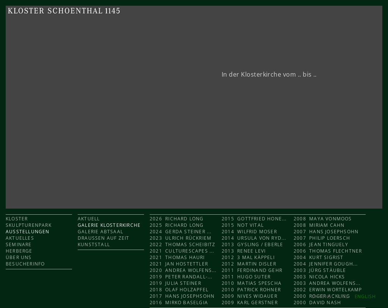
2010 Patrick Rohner (251, 289)
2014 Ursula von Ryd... (254, 238)
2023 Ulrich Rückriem (180, 238)
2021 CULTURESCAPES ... (182, 251)
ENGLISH (365, 296)
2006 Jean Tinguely (321, 244)
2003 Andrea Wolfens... (327, 283)
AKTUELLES (20, 238)
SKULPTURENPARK (29, 225)
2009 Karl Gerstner (250, 302)
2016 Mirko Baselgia (179, 302)
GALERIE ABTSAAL (100, 231)
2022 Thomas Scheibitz (182, 244)
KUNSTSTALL (94, 244)
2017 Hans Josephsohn (182, 296)
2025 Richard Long (177, 225)
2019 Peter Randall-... (181, 276)
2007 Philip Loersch (322, 238)
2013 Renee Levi (244, 251)
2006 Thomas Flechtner (328, 251)
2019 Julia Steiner (175, 283)
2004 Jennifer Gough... (326, 264)
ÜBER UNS (19, 257)
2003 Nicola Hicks (319, 276)
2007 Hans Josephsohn (326, 231)
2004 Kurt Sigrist (319, 257)
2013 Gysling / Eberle (252, 244)
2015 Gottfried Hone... (254, 218)
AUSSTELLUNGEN (28, 231)
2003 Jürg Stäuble (320, 270)
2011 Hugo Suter (246, 276)
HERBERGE (19, 251)
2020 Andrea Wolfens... (183, 270)
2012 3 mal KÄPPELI (248, 257)
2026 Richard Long (177, 218)
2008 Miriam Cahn (319, 225)
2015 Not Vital (243, 225)
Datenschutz (330, 296)
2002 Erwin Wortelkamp (328, 289)
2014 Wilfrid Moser (249, 231)
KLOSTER (17, 218)
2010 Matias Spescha (252, 283)
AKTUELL (89, 218)
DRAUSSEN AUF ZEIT (103, 238)
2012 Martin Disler (249, 264)
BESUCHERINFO (25, 264)
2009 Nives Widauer (249, 296)
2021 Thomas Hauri (177, 257)
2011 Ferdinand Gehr (252, 270)
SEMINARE (19, 244)
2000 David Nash (317, 302)
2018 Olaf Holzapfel (179, 289)
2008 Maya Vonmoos (323, 218)
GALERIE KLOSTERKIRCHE (109, 225)
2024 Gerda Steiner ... (181, 231)
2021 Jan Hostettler (179, 264)
